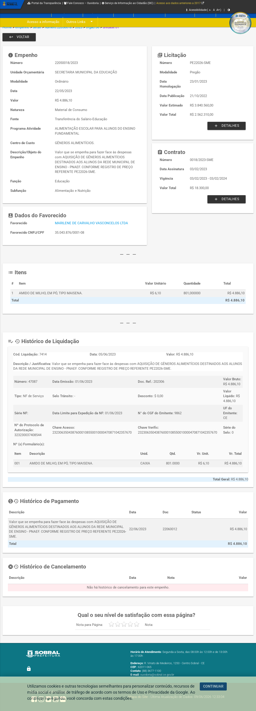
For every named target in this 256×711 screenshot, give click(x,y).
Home (7, 27)
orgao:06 (92, 27)
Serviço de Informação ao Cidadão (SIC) (127, 3)
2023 (78, 27)
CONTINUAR (213, 686)
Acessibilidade (196, 9)
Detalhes (226, 126)
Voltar (19, 37)
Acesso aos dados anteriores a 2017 (180, 3)
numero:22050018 (58, 27)
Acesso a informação (43, 22)
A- (210, 10)
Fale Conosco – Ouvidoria (81, 3)
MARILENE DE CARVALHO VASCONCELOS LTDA (91, 223)
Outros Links (80, 22)
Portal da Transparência (44, 3)
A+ (218, 9)
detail (37, 27)
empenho (22, 27)
